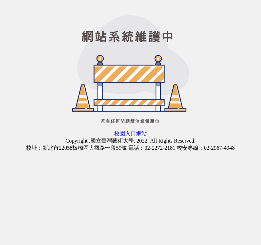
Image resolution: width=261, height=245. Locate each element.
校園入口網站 (130, 133)
